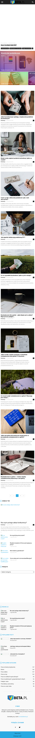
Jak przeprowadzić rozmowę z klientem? (20, 638)
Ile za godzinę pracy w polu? (17, 535)
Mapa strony (17, 733)
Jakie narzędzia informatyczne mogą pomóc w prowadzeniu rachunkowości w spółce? (15, 436)
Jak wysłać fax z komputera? (17, 654)
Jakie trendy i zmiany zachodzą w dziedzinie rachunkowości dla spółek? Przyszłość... (14, 355)
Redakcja (3, 55)
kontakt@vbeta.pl (23, 716)
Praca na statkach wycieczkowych (9, 676)
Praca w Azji (4, 674)
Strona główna (4, 43)
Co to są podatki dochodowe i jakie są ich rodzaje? (16, 275)
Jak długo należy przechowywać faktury (20, 646)
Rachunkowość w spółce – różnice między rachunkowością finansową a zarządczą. (13, 477)
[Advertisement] (17, 22)
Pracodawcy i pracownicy (7, 684)
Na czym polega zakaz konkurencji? (14, 523)
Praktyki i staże (4, 681)
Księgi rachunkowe (27, 48)
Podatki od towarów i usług (7, 70)
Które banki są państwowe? (17, 550)
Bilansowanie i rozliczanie (15, 48)
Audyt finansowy (4, 48)
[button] (33, 2)
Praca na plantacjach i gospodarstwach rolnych (13, 679)
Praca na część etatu (6, 686)
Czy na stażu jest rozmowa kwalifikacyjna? (21, 558)
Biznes (2, 669)
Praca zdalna (4, 672)
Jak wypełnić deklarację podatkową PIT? (13, 237)
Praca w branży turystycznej (8, 667)
